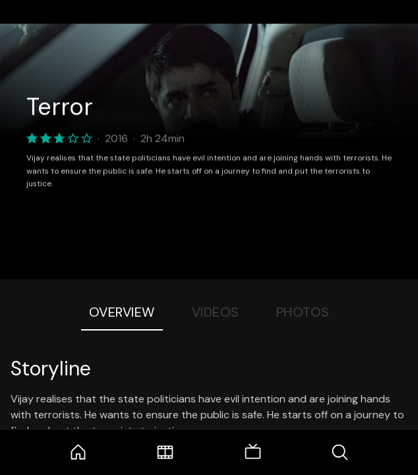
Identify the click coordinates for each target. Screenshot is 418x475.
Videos (215, 312)
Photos (303, 312)
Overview (122, 312)
